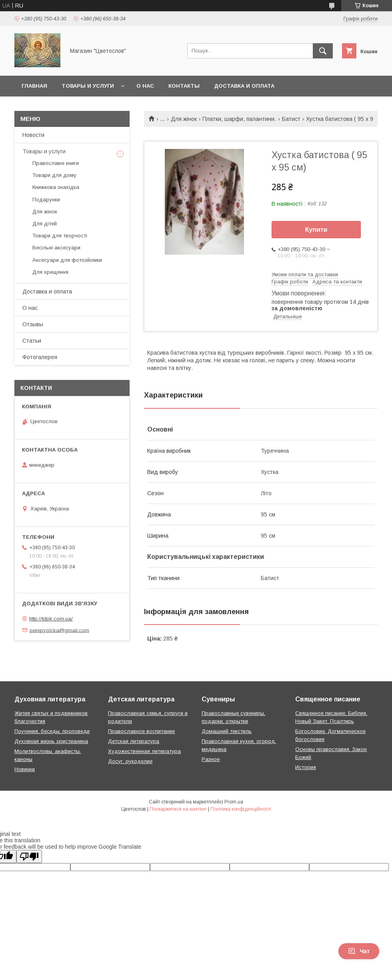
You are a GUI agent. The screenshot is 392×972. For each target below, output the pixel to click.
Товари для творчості (59, 236)
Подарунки (46, 200)
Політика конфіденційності (240, 809)
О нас (145, 86)
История (305, 767)
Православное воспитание (141, 731)
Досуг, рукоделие (130, 761)
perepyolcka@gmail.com (59, 630)
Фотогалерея (39, 357)
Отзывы (32, 324)
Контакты (184, 86)
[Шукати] (323, 50)
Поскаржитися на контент (178, 809)
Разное (211, 759)
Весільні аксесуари (56, 248)
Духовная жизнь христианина (51, 741)
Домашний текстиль (227, 731)
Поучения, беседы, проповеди (52, 731)
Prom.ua (233, 802)
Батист (291, 119)
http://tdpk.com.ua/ (51, 619)
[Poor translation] (29, 856)
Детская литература (133, 741)
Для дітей (44, 224)
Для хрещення (50, 272)
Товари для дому (54, 175)
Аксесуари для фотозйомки (67, 260)
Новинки (24, 769)
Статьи (31, 340)
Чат (359, 951)
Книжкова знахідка (55, 187)
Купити (316, 229)
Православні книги (55, 163)
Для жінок (184, 119)
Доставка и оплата (244, 86)
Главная (34, 86)
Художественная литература (144, 751)
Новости (33, 135)
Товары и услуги (88, 86)
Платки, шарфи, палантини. (239, 119)
